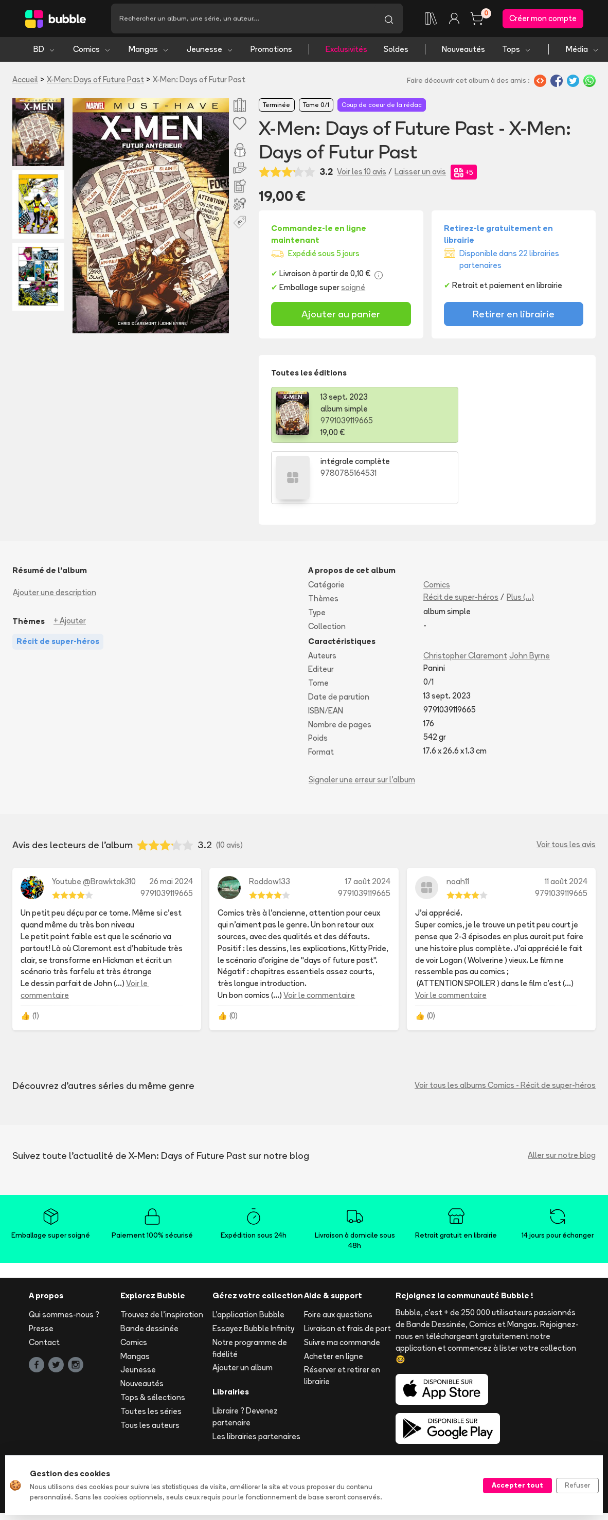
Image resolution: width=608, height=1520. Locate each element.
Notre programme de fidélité (249, 1288)
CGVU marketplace (263, 1434)
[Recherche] (243, 19)
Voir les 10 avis (361, 172)
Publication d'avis (341, 1434)
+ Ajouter (69, 560)
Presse (41, 1268)
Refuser (577, 1485)
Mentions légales (111, 1434)
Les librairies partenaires (256, 1376)
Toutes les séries (151, 1351)
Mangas (149, 50)
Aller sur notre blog (562, 1095)
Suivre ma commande (342, 1282)
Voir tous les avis (566, 784)
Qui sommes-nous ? (64, 1254)
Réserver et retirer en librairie (342, 1315)
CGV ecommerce (186, 1434)
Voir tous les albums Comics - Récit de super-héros (505, 1025)
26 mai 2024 (171, 821)
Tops (516, 50)
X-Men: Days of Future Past (95, 80)
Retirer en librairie (514, 315)
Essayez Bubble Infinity (253, 1268)
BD (44, 50)
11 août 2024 (566, 821)
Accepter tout (517, 1485)
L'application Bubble (248, 1254)
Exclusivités (346, 50)
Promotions (271, 50)
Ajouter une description (54, 532)
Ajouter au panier (340, 315)
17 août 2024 (367, 821)
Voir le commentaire (319, 935)
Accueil (25, 80)
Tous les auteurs (150, 1364)
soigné (353, 288)
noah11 (457, 821)
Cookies (552, 1434)
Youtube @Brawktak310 (94, 821)
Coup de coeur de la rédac (382, 106)
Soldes (396, 50)
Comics (92, 50)
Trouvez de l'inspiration (161, 1254)
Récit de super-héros (460, 537)
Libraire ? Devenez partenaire (245, 1356)
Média (582, 50)
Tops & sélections (152, 1337)
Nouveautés (463, 50)
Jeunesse (210, 50)
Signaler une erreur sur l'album (362, 719)
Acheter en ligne (333, 1295)
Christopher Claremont (465, 595)
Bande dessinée (149, 1268)
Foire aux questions (338, 1254)
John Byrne (529, 595)
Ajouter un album (242, 1307)
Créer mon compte (543, 19)
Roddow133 (269, 821)
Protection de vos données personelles (455, 1434)
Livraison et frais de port (347, 1268)
